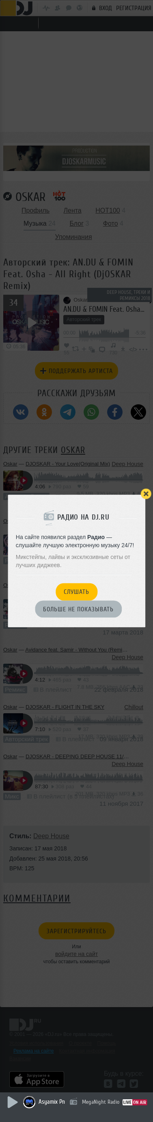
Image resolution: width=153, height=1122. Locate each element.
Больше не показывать (78, 609)
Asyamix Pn (52, 1101)
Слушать (76, 592)
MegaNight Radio (100, 1102)
